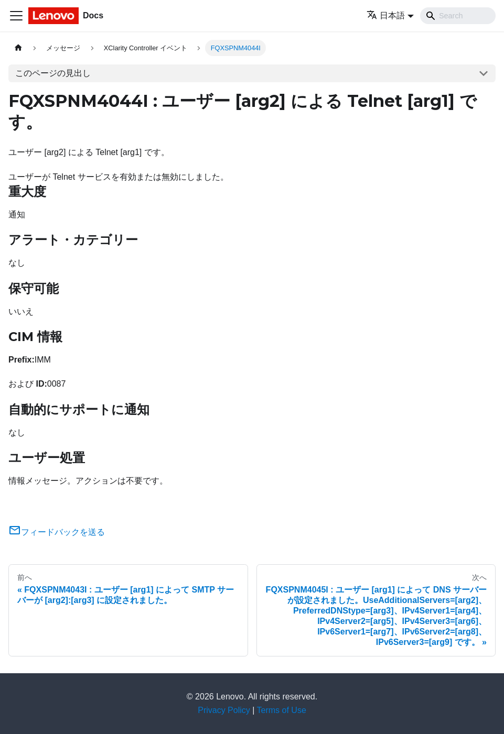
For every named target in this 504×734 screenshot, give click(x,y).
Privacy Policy (224, 710)
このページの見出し (53, 73)
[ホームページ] (18, 48)
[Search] (458, 15)
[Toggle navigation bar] (16, 16)
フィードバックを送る (56, 532)
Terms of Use (281, 710)
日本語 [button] (386, 15)
